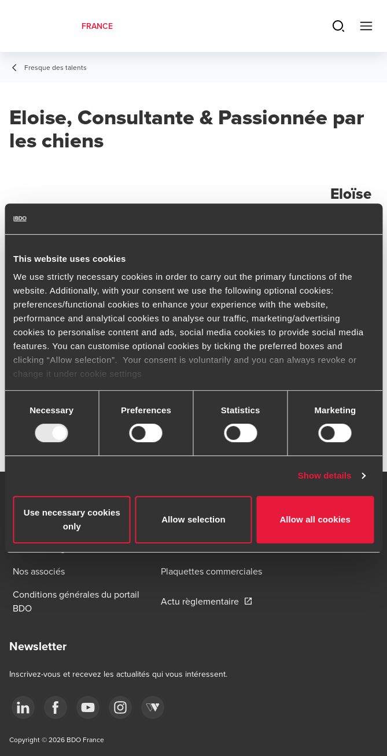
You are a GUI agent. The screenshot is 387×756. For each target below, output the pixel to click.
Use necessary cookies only (72, 519)
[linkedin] (23, 707)
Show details (325, 475)
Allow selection (193, 519)
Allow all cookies (315, 519)
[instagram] (120, 707)
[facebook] (55, 707)
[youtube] (88, 707)
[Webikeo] (153, 707)
